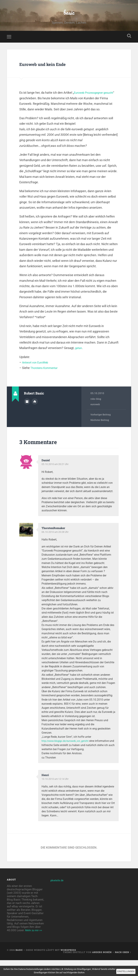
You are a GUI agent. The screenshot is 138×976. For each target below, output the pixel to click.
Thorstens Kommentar (45, 380)
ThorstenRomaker (55, 540)
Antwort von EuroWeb (37, 374)
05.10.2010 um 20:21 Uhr (56, 476)
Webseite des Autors (35, 413)
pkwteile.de (57, 892)
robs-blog (96, 411)
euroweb (95, 416)
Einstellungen (123, 971)
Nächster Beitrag (100, 432)
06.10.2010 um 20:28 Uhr (56, 544)
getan (79, 360)
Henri (46, 787)
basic (69, 18)
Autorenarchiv (27, 413)
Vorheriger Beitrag (101, 427)
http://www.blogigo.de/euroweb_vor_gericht (68, 753)
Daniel (46, 472)
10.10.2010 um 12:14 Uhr (56, 791)
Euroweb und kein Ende (58, 75)
